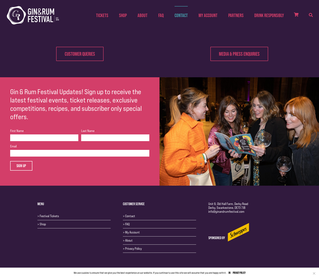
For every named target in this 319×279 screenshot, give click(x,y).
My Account (208, 15)
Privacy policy (239, 272)
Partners (236, 15)
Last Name (88, 131)
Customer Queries (80, 54)
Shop (123, 15)
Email (14, 146)
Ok (229, 272)
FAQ (161, 15)
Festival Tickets (49, 216)
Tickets (102, 15)
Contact (181, 15)
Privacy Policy (133, 249)
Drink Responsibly (269, 15)
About (142, 15)
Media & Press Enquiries (239, 54)
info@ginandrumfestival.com (226, 212)
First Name (17, 131)
